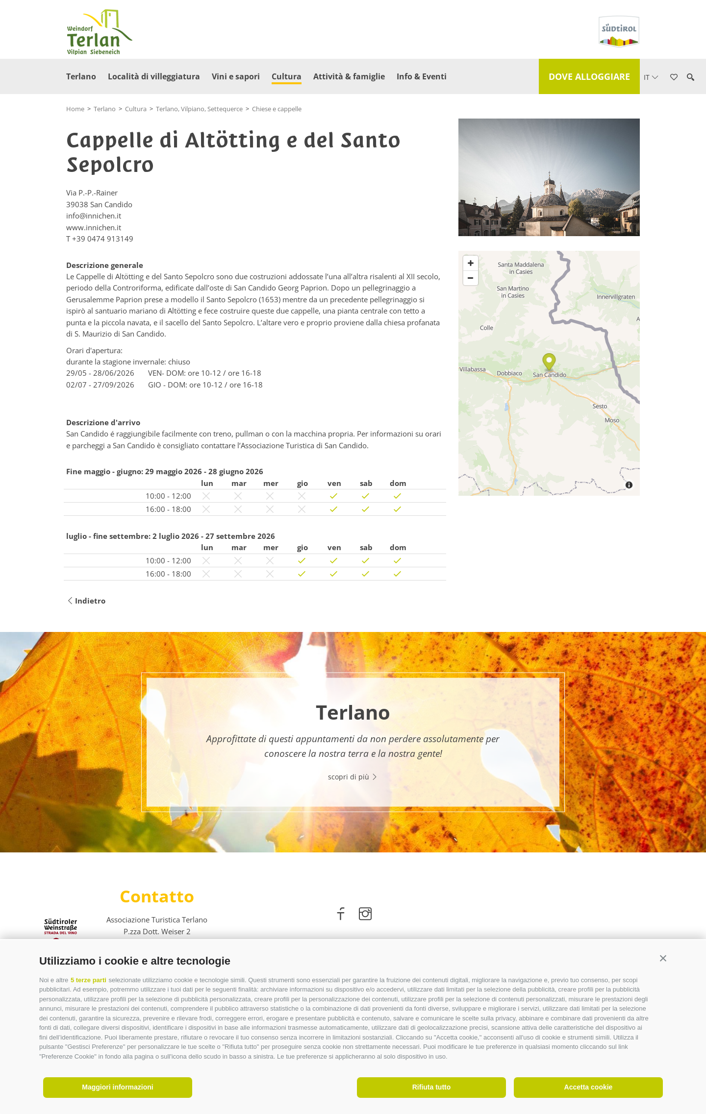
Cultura (287, 76)
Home (75, 108)
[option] (353, 742)
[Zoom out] (470, 277)
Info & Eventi (422, 76)
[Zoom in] (470, 263)
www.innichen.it (93, 227)
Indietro (85, 600)
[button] (663, 958)
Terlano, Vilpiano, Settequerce (199, 108)
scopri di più (353, 776)
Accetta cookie (588, 1087)
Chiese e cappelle (277, 108)
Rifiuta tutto (431, 1087)
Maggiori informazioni (117, 1087)
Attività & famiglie (349, 76)
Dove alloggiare (589, 76)
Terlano (81, 76)
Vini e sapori (236, 76)
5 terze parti (88, 980)
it (651, 77)
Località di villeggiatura (154, 76)
